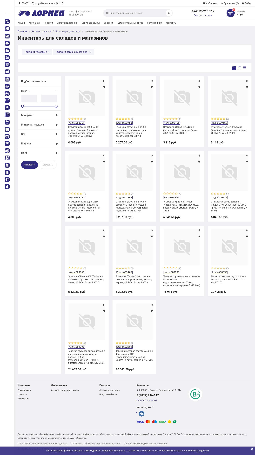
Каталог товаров (41, 31)
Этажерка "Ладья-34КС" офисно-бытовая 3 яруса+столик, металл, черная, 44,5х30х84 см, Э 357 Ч (134, 279)
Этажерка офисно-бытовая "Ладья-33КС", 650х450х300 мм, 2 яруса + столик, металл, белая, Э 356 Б (181, 206)
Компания (34, 23)
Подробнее (203, 450)
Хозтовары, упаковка (67, 31)
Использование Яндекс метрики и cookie (145, 443)
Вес (23, 134)
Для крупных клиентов (130, 23)
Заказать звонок (203, 15)
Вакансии (109, 23)
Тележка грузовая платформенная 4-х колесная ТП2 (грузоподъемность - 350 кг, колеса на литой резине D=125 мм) (181, 281)
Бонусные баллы (90, 23)
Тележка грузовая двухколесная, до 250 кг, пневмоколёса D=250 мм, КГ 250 (228, 279)
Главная (22, 31)
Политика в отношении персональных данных (42, 443)
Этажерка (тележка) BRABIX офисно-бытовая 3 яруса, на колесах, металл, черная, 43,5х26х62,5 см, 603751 (83, 131)
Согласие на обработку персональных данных (95, 443)
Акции (21, 23)
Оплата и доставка (67, 23)
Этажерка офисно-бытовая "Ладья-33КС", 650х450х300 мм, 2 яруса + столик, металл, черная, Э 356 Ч (229, 206)
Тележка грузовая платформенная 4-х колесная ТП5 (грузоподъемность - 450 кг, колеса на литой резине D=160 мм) (134, 355)
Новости (48, 23)
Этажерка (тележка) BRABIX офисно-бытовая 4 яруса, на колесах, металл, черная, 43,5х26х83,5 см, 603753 (131, 131)
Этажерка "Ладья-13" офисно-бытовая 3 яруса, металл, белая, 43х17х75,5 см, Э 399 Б (180, 130)
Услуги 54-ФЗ (154, 23)
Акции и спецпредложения (65, 390)
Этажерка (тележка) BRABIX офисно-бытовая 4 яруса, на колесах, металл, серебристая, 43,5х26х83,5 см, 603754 (132, 206)
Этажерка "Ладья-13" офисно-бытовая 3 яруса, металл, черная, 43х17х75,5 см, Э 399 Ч (229, 130)
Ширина (26, 143)
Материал (27, 115)
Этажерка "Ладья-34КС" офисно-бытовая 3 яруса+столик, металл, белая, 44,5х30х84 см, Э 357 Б (86, 279)
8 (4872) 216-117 (203, 11)
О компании (24, 390)
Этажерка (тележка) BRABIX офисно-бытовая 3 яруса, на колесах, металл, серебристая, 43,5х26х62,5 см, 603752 (84, 206)
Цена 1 (25, 91)
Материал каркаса (32, 124)
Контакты (171, 23)
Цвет (24, 153)
